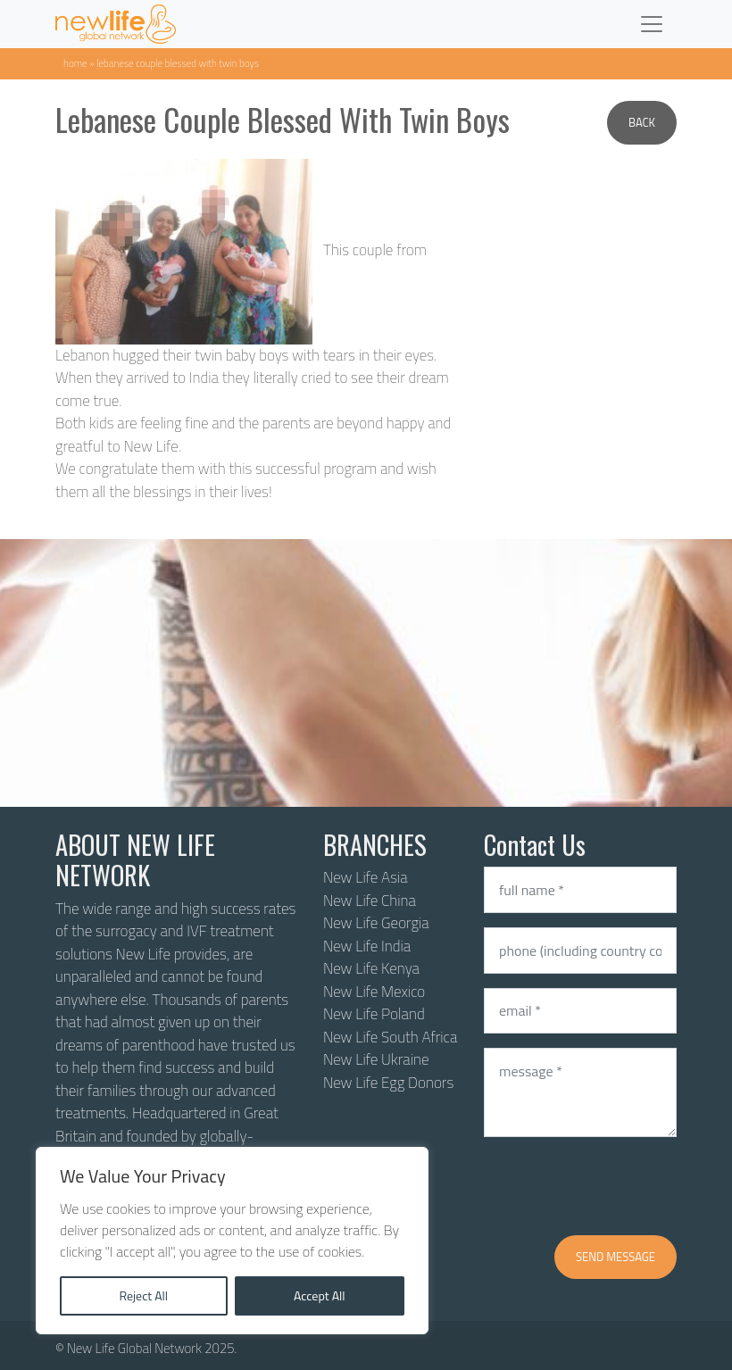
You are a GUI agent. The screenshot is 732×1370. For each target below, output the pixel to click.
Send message (615, 1257)
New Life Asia (365, 877)
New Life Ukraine (375, 1059)
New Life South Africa (390, 1037)
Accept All (319, 1295)
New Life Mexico (374, 991)
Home (75, 63)
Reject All (143, 1295)
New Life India (367, 946)
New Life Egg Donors (388, 1082)
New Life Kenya (371, 968)
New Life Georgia (376, 922)
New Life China (369, 900)
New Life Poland (374, 1013)
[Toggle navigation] (652, 24)
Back (641, 122)
